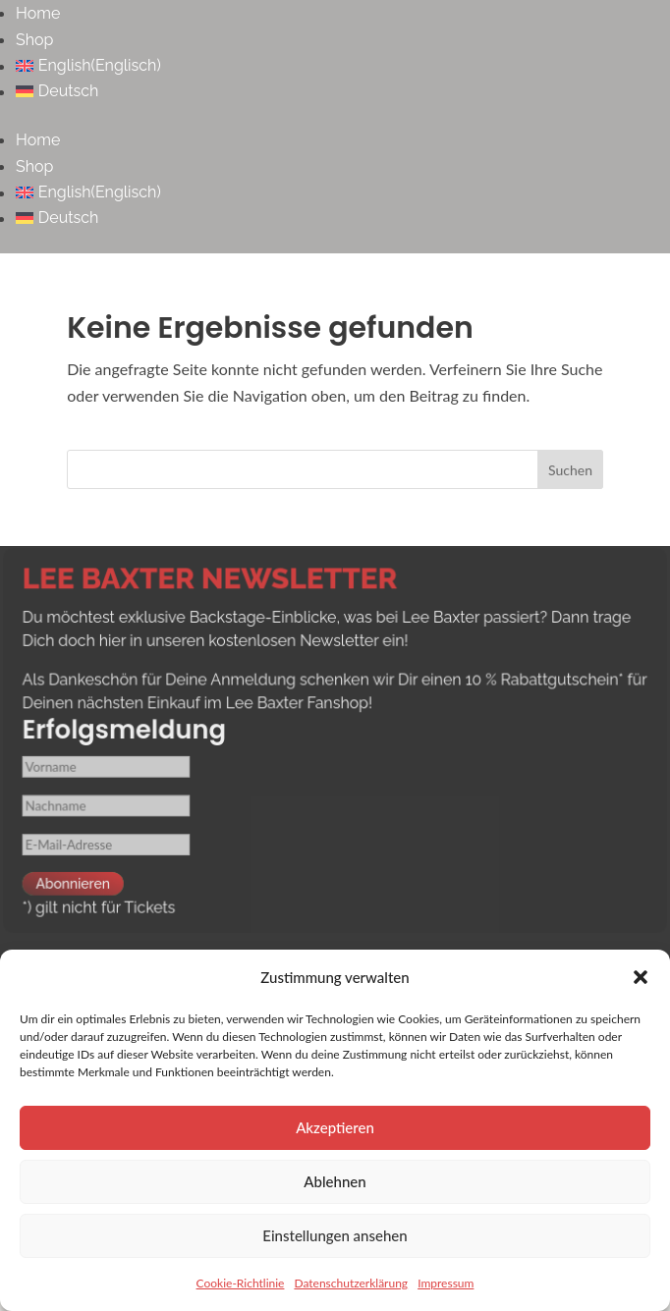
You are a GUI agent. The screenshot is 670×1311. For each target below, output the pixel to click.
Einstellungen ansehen (334, 1235)
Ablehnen (334, 1181)
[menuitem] (343, 66)
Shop (34, 39)
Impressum (446, 1283)
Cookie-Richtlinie (240, 1283)
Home (38, 13)
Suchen (570, 470)
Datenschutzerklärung (351, 1283)
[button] (640, 977)
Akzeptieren (335, 1127)
